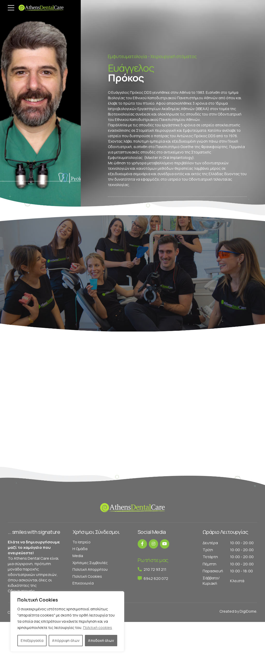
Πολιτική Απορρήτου (90, 569)
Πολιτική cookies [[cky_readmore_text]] (97, 627)
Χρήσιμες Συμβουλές (90, 562)
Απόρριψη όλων (65, 640)
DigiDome (248, 611)
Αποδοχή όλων (101, 640)
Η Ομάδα (79, 548)
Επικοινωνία (83, 583)
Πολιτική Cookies (87, 576)
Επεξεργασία (32, 640)
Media (77, 555)
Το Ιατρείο (81, 542)
